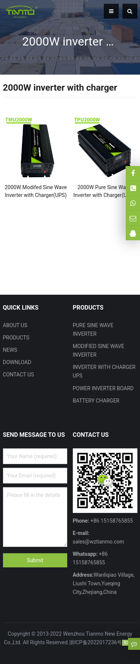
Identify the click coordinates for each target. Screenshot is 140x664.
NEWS (10, 350)
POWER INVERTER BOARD (103, 388)
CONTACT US (18, 375)
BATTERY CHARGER (96, 401)
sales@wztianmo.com (98, 542)
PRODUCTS (16, 338)
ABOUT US (15, 325)
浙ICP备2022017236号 (95, 642)
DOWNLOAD (17, 362)
